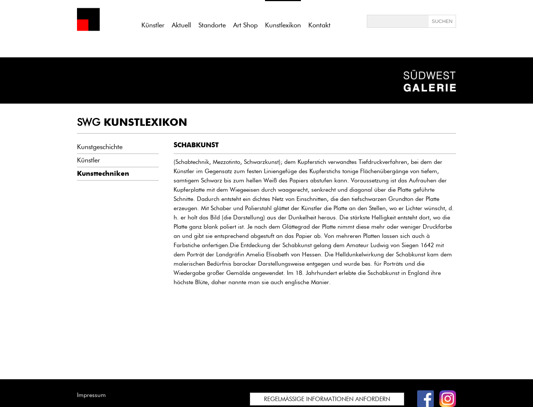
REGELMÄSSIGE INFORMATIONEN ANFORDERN (327, 399)
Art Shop (245, 25)
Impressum (91, 394)
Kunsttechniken (103, 173)
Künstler (152, 25)
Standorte (212, 25)
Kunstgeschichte (100, 147)
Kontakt (319, 25)
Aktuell (181, 25)
